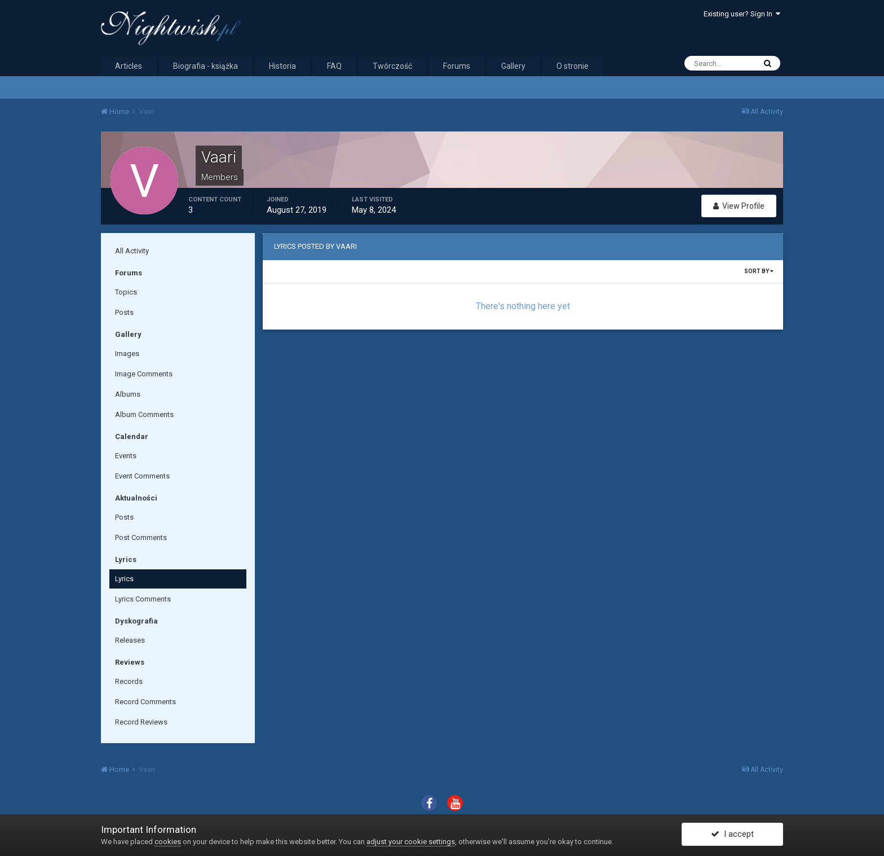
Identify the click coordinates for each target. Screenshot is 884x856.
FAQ (334, 66)
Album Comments (144, 414)
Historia (282, 66)
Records (129, 681)
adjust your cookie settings (410, 841)
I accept (732, 835)
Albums (127, 394)
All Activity (132, 251)
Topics (126, 292)
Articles (128, 66)
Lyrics (124, 578)
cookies (167, 841)
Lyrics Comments (143, 599)
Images (127, 353)
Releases (130, 640)
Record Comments (145, 701)
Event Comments (142, 476)
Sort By (759, 271)
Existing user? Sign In (742, 14)
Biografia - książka (205, 66)
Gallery (513, 66)
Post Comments (141, 537)
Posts (124, 312)
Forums (456, 66)
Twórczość (392, 66)
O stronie (572, 66)
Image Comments (144, 374)
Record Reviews (141, 722)
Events (125, 455)
